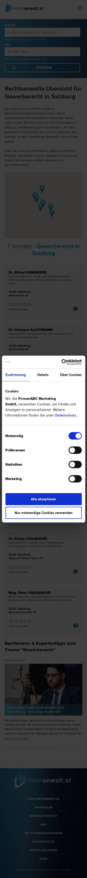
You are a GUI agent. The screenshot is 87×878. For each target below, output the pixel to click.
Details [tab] (42, 375)
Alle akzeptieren (43, 499)
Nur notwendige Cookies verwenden (44, 513)
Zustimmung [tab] (15, 375)
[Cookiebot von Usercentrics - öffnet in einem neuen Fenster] (62, 362)
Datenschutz (65, 415)
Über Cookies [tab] (71, 375)
